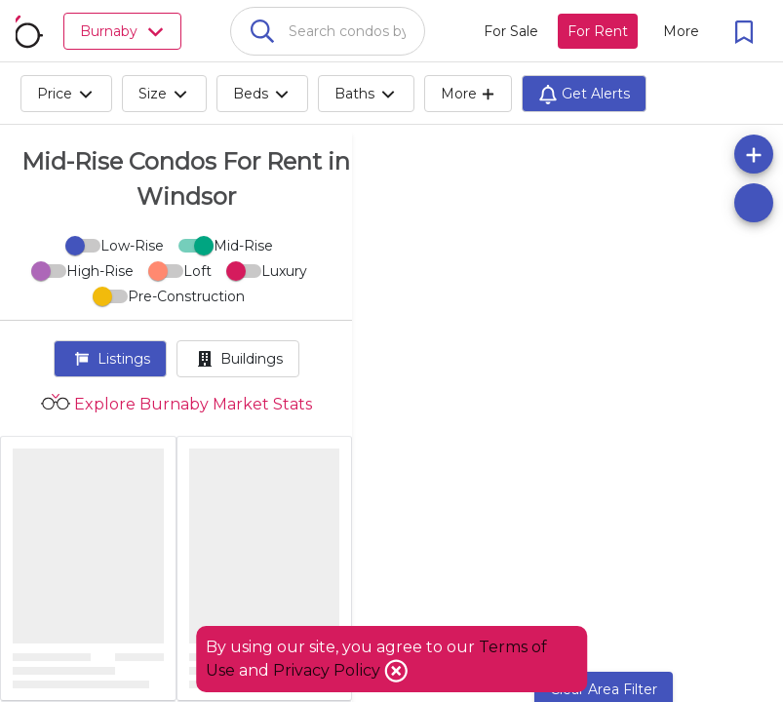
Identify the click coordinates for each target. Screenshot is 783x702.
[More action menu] (681, 31)
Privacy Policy (328, 670)
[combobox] (327, 31)
